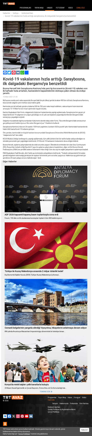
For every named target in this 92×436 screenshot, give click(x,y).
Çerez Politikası (53, 412)
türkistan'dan (27, 13)
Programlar (52, 397)
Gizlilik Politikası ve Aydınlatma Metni (61, 409)
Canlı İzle (51, 400)
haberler (6, 13)
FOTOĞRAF (60, 8)
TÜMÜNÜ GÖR (46, 392)
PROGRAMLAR (25, 8)
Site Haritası (84, 403)
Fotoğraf (77, 397)
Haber (70, 397)
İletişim (55, 403)
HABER (49, 8)
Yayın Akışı (62, 397)
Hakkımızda (64, 403)
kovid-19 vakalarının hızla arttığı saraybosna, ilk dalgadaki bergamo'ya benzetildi (40, 16)
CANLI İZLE (80, 8)
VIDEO (70, 8)
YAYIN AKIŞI (39, 8)
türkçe (15, 13)
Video (84, 397)
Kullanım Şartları (54, 407)
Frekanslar (74, 403)
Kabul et (84, 430)
